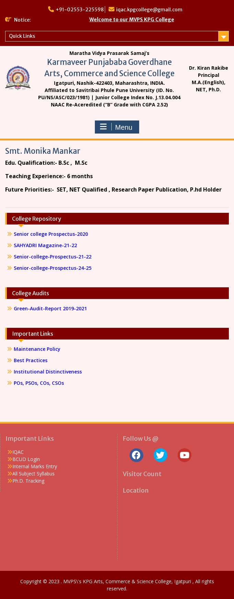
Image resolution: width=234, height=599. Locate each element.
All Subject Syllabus (33, 473)
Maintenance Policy (37, 349)
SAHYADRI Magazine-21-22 (45, 245)
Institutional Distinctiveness (48, 371)
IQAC (18, 452)
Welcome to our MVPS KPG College (131, 19)
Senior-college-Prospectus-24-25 (52, 268)
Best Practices (30, 360)
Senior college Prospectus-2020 (51, 234)
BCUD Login (26, 459)
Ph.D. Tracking (28, 480)
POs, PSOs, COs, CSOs (39, 383)
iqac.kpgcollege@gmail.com (149, 10)
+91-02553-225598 (80, 10)
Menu (116, 127)
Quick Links (22, 36)
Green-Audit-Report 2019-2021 (50, 308)
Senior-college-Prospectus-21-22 (53, 256)
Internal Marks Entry (34, 466)
